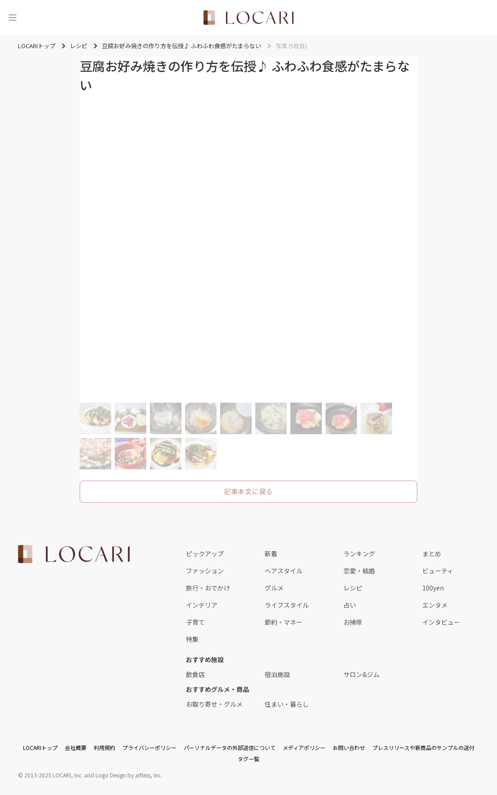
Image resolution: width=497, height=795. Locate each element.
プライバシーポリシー (149, 747)
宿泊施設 (277, 674)
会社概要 (75, 747)
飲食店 (195, 674)
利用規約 (104, 747)
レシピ (352, 587)
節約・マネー (284, 622)
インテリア (201, 604)
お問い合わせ (349, 747)
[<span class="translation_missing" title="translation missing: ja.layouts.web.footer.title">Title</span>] (74, 554)
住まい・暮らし (287, 704)
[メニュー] (12, 17)
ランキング (359, 553)
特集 (192, 639)
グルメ (274, 587)
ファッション (205, 570)
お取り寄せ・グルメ (214, 704)
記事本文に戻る (248, 491)
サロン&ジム (361, 674)
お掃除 (352, 622)
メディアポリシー (304, 747)
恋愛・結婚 (359, 570)
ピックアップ (205, 553)
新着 (271, 553)
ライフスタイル (287, 604)
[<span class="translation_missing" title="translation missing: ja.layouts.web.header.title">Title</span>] (248, 17)
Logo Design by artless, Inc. (128, 775)
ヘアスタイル (284, 570)
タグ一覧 (248, 759)
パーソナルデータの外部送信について (230, 747)
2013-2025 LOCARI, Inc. (53, 775)
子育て (195, 622)
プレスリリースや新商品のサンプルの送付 (423, 747)
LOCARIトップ (40, 747)
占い (349, 604)
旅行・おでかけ (208, 587)
